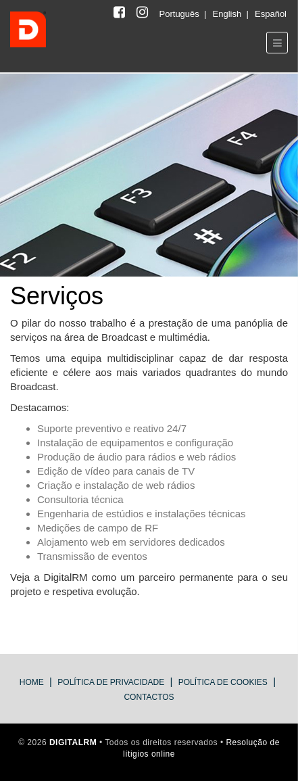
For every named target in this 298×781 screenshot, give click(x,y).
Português (180, 14)
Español (271, 14)
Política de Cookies (223, 682)
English (228, 14)
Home (32, 682)
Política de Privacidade (110, 682)
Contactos (149, 697)
